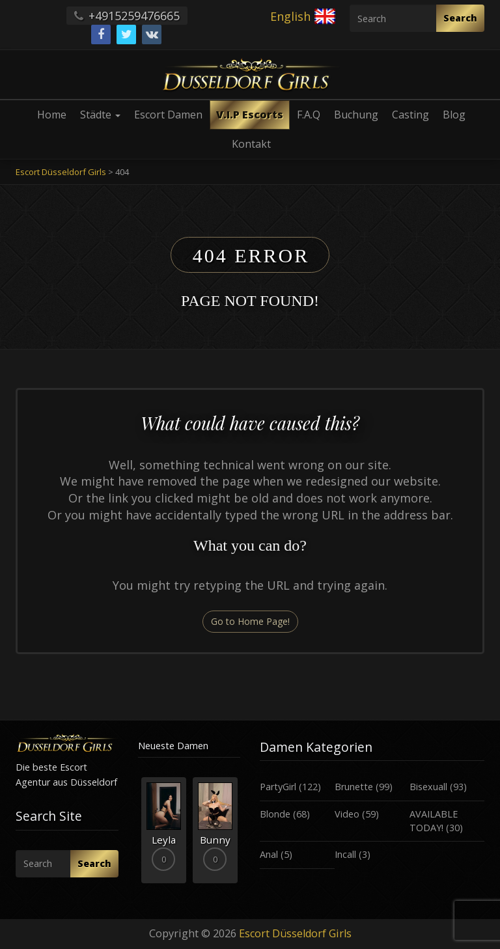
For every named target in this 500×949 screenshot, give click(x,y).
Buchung (356, 114)
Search (460, 18)
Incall (345, 854)
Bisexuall (428, 786)
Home (51, 114)
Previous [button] (138, 835)
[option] (163, 830)
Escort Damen (168, 114)
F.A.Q (308, 114)
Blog (454, 114)
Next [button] (240, 835)
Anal (269, 854)
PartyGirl (278, 786)
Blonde (275, 814)
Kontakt (251, 144)
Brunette (354, 786)
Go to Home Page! (250, 621)
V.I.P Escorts (249, 114)
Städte (100, 114)
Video (347, 814)
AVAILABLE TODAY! (434, 821)
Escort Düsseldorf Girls (295, 933)
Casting (410, 114)
